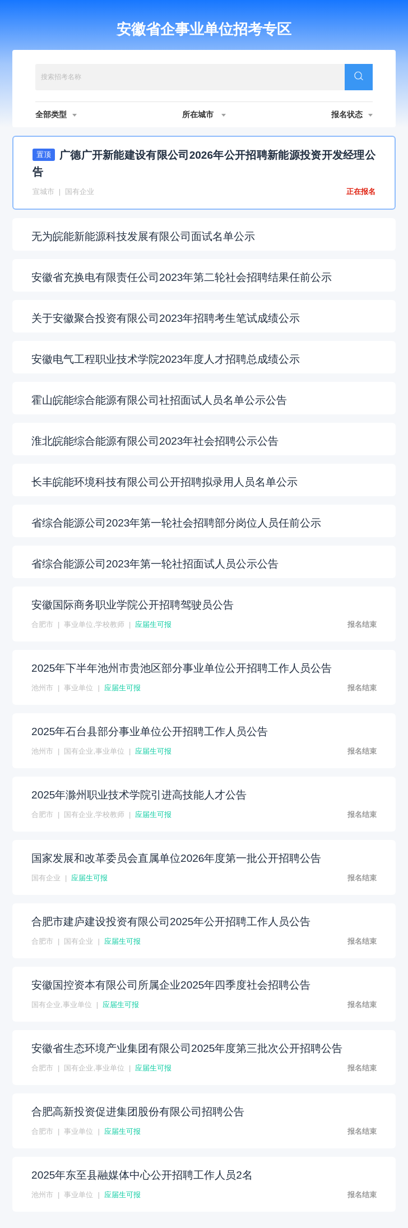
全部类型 (56, 114)
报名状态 (352, 114)
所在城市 (204, 114)
